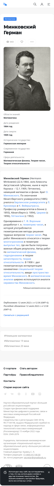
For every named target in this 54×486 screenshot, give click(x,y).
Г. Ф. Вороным (32, 221)
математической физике (21, 252)
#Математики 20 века (16, 346)
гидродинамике (13, 255)
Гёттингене (17, 216)
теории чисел (33, 234)
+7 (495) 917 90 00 (31, 454)
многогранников (13, 241)
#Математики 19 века (16, 340)
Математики (10, 19)
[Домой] (5, 4)
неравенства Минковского (19, 282)
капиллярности (12, 258)
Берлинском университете (29, 202)
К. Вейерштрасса (29, 205)
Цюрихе (41, 212)
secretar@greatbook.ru (35, 457)
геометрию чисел (33, 224)
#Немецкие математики (18, 335)
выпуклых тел (12, 245)
